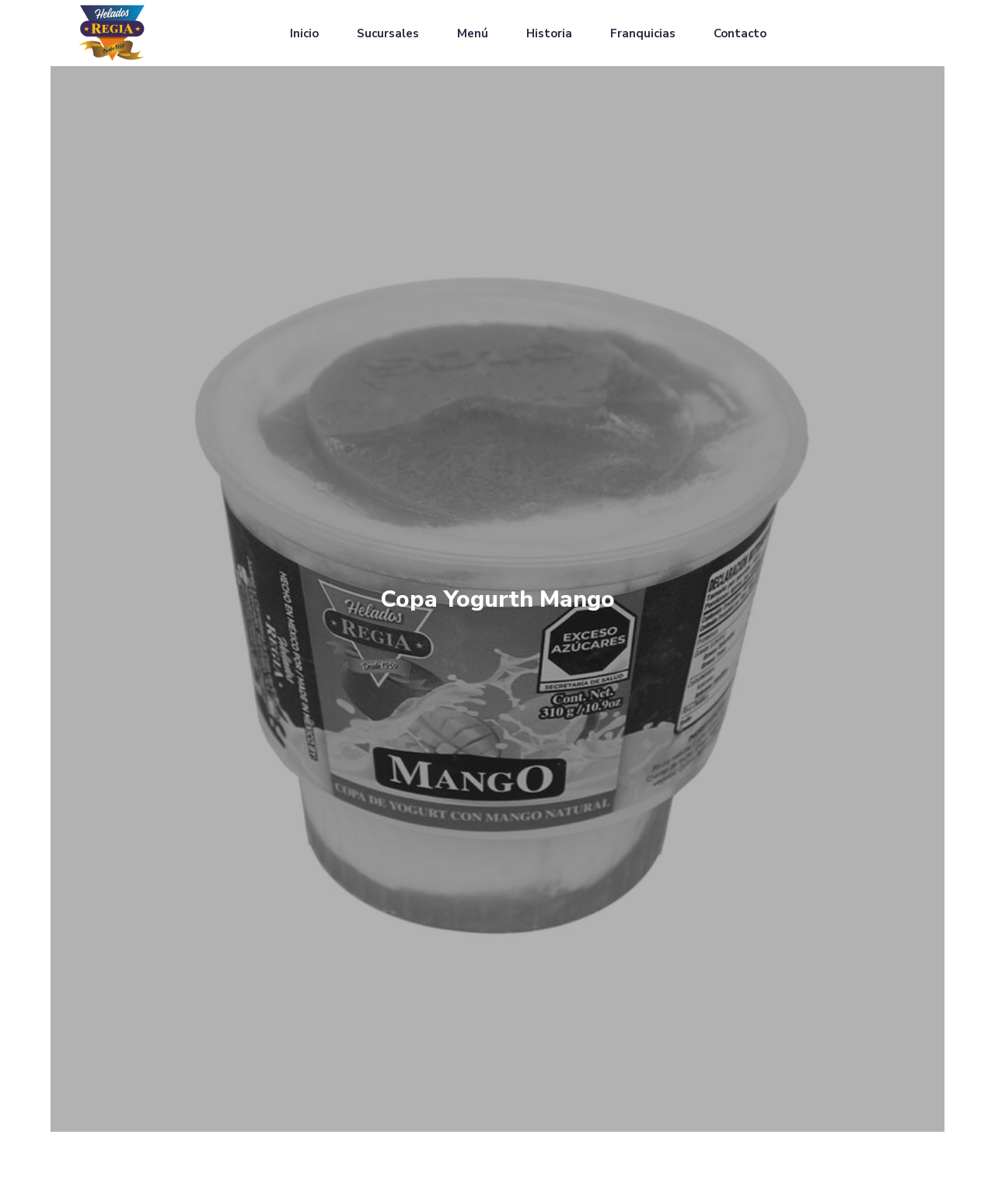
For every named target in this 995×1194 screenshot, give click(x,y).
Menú (472, 33)
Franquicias (643, 33)
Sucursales (388, 33)
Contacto (740, 33)
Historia (549, 33)
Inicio (304, 33)
